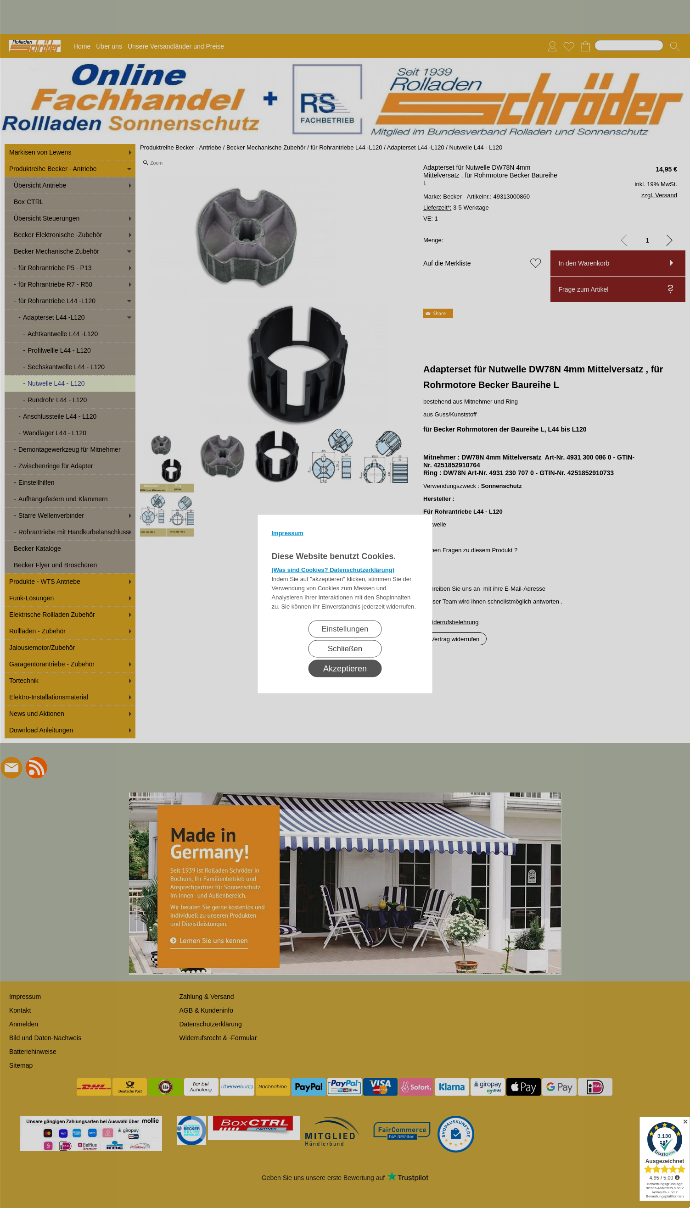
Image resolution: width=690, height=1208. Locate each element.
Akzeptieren (345, 668)
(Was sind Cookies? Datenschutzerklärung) (333, 569)
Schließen (345, 648)
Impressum (287, 533)
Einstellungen (344, 629)
